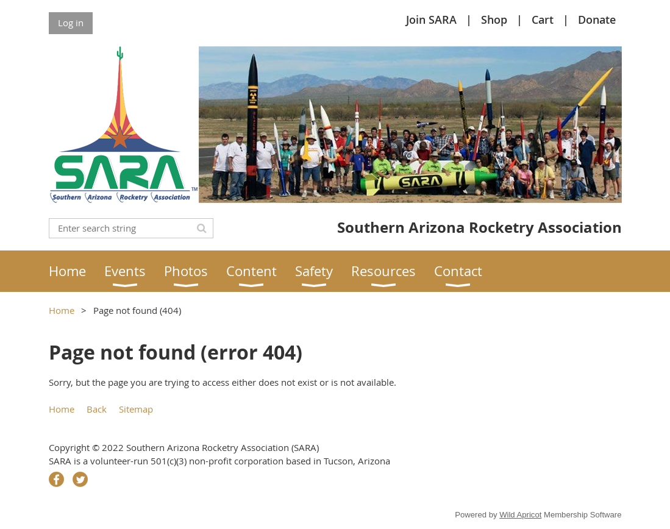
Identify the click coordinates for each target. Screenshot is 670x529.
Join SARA (431, 19)
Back (97, 409)
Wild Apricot (520, 514)
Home (61, 310)
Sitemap (136, 409)
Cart (543, 19)
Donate (597, 19)
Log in (71, 22)
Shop (494, 19)
